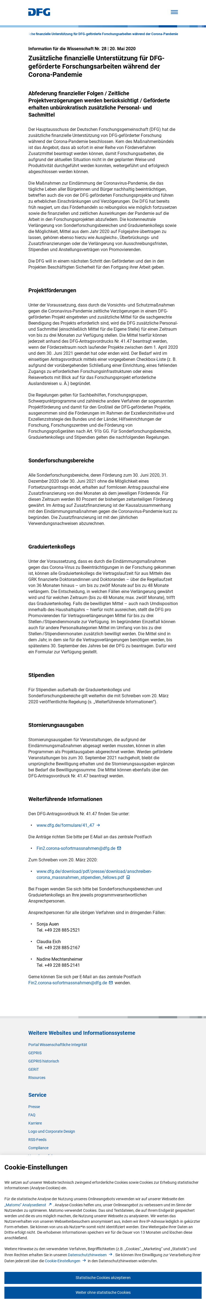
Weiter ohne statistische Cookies (103, 1292)
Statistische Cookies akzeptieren (103, 1277)
